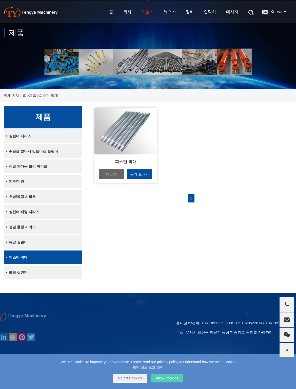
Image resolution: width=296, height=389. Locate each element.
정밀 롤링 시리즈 (20, 227)
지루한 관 (14, 181)
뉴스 (169, 11)
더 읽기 (111, 174)
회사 (127, 11)
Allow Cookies (167, 378)
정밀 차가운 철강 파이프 (25, 166)
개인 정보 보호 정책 (148, 367)
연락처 (210, 11)
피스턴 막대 (48, 96)
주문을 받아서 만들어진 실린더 (31, 151)
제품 (147, 11)
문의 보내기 (139, 174)
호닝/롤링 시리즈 (20, 196)
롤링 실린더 (16, 272)
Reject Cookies (130, 378)
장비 (190, 11)
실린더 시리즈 (17, 136)
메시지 (232, 11)
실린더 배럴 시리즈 (21, 212)
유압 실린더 (16, 242)
